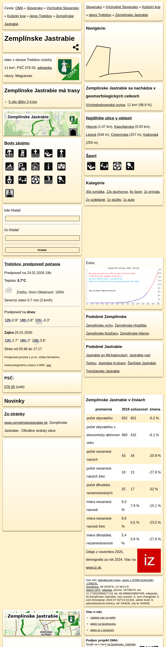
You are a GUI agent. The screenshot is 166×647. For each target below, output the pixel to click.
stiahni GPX (93, 590)
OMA (19, 8)
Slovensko (35, 8)
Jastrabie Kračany (112, 363)
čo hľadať (11, 230)
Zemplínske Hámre (134, 333)
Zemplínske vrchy (99, 325)
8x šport (136, 192)
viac (48, 365)
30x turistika (95, 192)
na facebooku (115, 644)
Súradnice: (92, 586)
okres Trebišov (41, 16)
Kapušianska (124, 126)
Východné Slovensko (63, 8)
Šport (91, 156)
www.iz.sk (93, 567)
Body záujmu (16, 143)
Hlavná (91, 126)
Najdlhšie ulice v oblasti (109, 118)
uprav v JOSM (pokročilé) (137, 580)
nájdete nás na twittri (103, 617)
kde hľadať (12, 210)
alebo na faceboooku (103, 623)
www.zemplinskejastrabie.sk (25, 423)
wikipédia (44, 68)
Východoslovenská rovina (105, 105)
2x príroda (152, 192)
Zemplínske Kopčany (102, 333)
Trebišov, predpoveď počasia (32, 264)
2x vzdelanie (95, 200)
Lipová (91, 134)
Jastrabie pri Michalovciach (107, 355)
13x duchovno (117, 192)
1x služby (114, 200)
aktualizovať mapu (109, 580)
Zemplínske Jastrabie (131, 15)
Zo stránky (14, 414)
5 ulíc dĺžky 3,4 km (23, 102)
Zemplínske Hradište (131, 325)
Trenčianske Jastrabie (103, 371)
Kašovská (150, 134)
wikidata (107, 590)
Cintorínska (119, 134)
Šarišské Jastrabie (142, 363)
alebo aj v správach (102, 630)
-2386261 (92, 583)
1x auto (128, 200)
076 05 (9, 387)
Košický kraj (16, 16)
